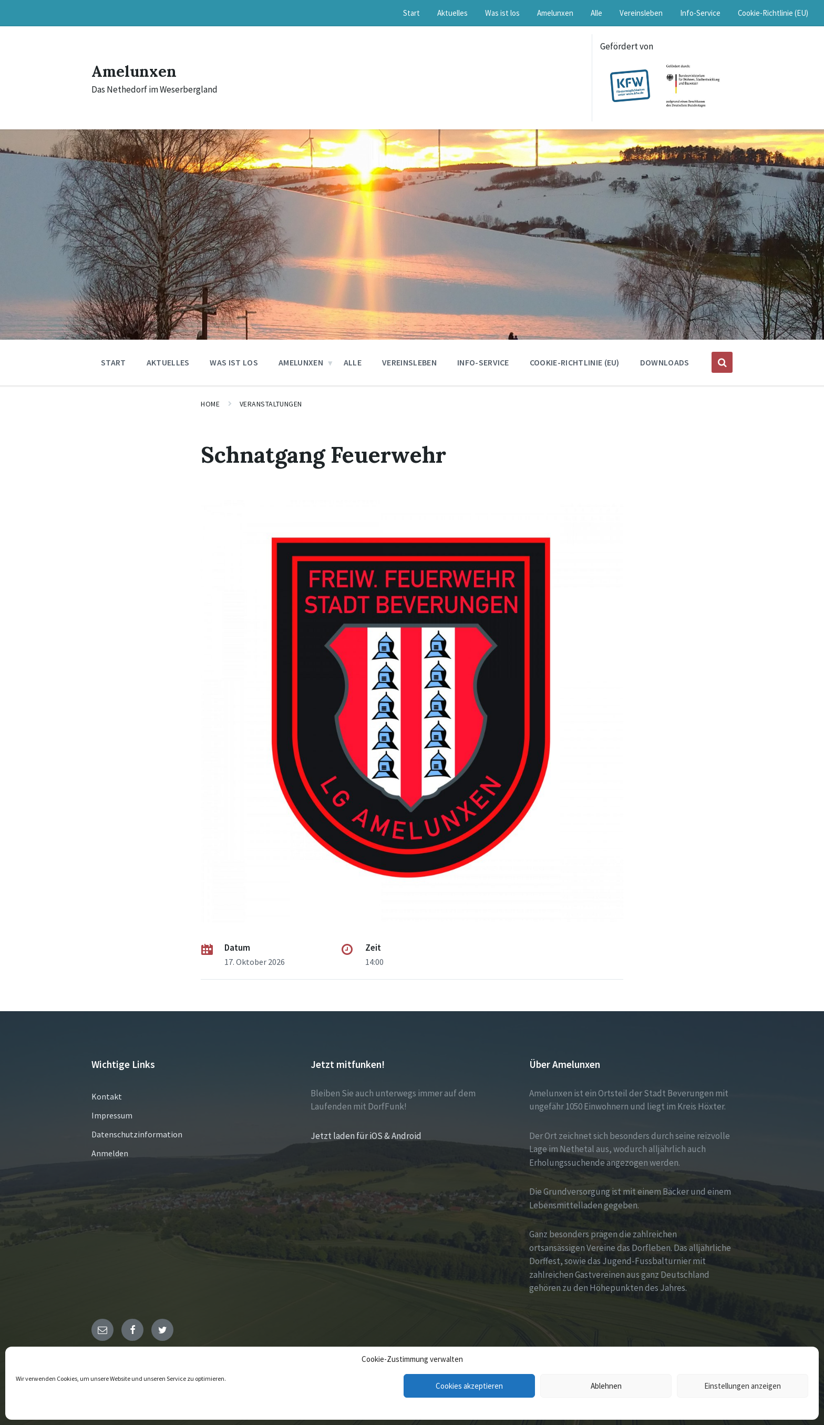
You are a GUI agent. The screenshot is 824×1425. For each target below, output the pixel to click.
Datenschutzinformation (136, 1134)
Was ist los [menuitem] (502, 13)
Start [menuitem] (411, 13)
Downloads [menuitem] (664, 362)
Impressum (111, 1115)
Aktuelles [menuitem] (452, 13)
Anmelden (109, 1153)
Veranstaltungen (271, 404)
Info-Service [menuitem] (700, 13)
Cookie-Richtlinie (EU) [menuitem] (773, 13)
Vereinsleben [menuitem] (641, 13)
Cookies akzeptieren (469, 1386)
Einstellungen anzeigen (742, 1386)
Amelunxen (135, 71)
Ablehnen (606, 1386)
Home (210, 404)
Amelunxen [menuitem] (555, 13)
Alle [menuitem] (596, 13)
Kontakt (106, 1096)
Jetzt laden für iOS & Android (366, 1136)
